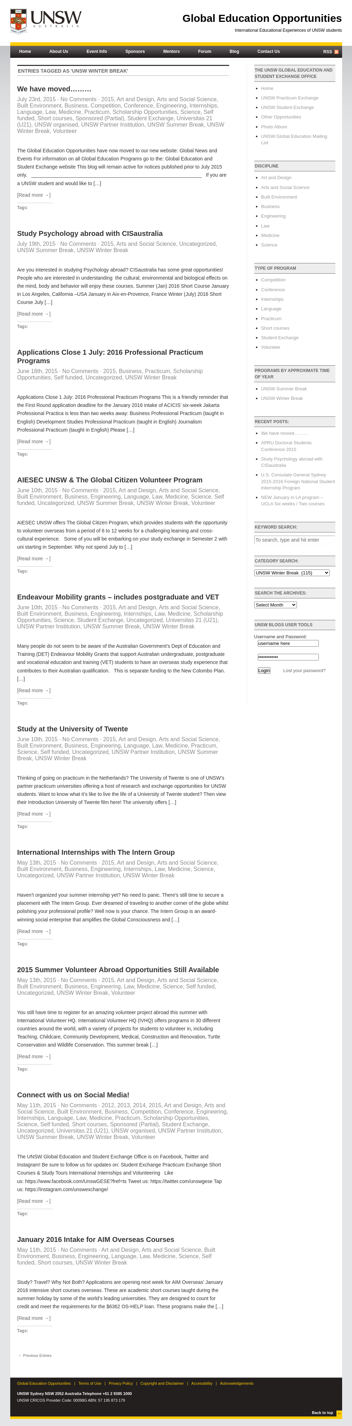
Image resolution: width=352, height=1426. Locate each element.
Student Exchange (150, 118)
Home (25, 51)
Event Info (96, 51)
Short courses (54, 118)
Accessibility (202, 1383)
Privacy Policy (121, 1383)
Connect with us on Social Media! (73, 1095)
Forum (204, 51)
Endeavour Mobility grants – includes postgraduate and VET (118, 597)
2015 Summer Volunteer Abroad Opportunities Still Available (118, 970)
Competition (106, 106)
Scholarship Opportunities (145, 112)
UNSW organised (56, 125)
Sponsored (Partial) (100, 118)
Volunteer (65, 131)
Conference (138, 106)
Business (76, 106)
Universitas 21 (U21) (191, 620)
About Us (58, 51)
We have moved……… (54, 89)
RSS (327, 51)
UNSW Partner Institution (112, 125)
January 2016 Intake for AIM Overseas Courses (95, 1239)
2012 (108, 1105)
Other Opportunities (281, 117)
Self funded (68, 377)
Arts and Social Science (186, 99)
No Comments (78, 99)
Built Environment (39, 106)
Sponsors (135, 51)
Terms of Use (89, 1383)
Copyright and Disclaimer (162, 1383)
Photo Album (274, 126)
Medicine (70, 112)
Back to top (322, 1412)
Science (190, 112)
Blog (234, 51)
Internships (203, 106)
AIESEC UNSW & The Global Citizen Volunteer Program (110, 480)
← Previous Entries (35, 1355)
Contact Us (268, 51)
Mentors (171, 51)
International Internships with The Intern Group (96, 852)
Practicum (96, 112)
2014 (139, 1105)
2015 (107, 99)
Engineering (171, 106)
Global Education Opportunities (262, 18)
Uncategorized (197, 244)
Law (50, 112)
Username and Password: (280, 636)
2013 (123, 1105)
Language (29, 112)
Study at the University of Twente (72, 729)
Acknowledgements (236, 1383)
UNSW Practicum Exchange (290, 97)
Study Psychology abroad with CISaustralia (90, 233)
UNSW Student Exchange (287, 107)
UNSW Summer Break (176, 125)
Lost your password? (304, 670)
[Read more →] (34, 195)
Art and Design (135, 99)
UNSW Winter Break (102, 250)
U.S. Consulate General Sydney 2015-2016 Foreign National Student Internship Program (298, 481)
